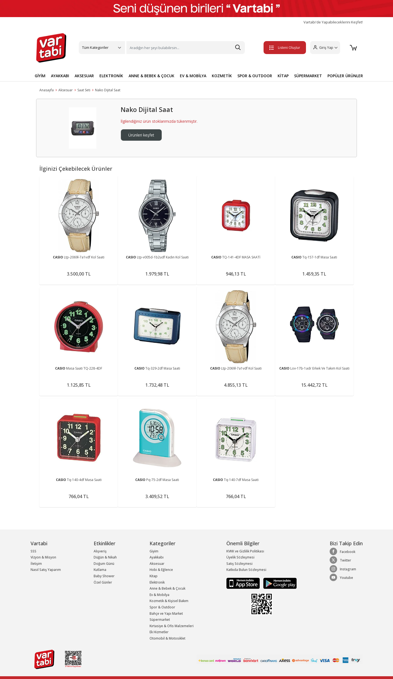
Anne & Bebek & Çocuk (167, 588)
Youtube (341, 577)
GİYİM (40, 75)
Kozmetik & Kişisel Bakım (169, 600)
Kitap (154, 576)
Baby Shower (104, 576)
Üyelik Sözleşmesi (240, 557)
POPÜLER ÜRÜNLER (345, 75)
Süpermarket (160, 619)
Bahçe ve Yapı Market (166, 613)
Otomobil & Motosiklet (167, 638)
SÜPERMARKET (308, 75)
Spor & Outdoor (162, 607)
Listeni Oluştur (284, 47)
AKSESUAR (84, 75)
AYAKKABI (60, 75)
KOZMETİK (222, 75)
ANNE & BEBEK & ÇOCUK (151, 75)
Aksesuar (65, 90)
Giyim (154, 551)
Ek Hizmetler (159, 632)
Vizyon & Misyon (43, 557)
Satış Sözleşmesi (239, 563)
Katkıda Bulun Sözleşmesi (246, 569)
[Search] (185, 47)
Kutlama (100, 569)
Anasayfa (46, 90)
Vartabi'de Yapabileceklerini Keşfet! (333, 22)
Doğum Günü (104, 563)
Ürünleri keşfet (141, 135)
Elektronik (157, 582)
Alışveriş (100, 551)
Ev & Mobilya (159, 594)
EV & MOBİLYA (193, 75)
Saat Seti (83, 90)
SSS (33, 551)
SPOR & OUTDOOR (254, 75)
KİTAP (283, 75)
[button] (325, 47)
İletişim (36, 563)
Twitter (340, 560)
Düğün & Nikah (105, 557)
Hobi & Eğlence (161, 569)
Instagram (343, 569)
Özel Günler (103, 582)
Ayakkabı (157, 557)
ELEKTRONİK (111, 75)
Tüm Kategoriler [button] (95, 47)
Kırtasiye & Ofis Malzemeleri (172, 626)
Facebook (342, 551)
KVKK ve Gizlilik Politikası (245, 551)
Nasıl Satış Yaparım (46, 569)
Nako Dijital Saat (107, 90)
